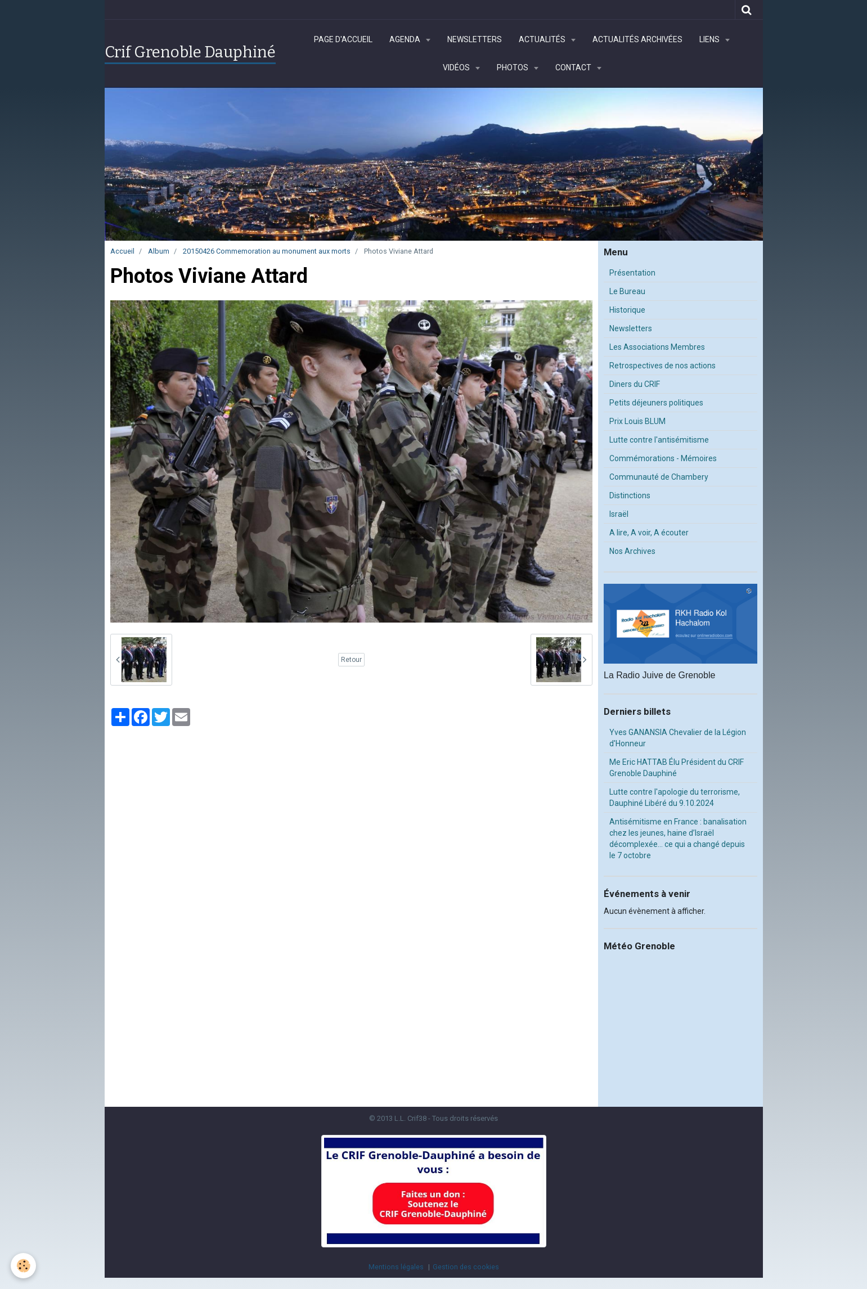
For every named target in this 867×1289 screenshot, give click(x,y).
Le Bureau (627, 291)
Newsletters (474, 39)
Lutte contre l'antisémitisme (659, 439)
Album (158, 251)
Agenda (405, 39)
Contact (574, 67)
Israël (618, 514)
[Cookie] (24, 1265)
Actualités (543, 39)
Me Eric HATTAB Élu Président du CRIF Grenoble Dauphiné (676, 768)
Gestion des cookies (466, 1267)
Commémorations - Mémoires (663, 458)
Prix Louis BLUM (637, 421)
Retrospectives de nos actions (662, 365)
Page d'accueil (343, 39)
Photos (513, 67)
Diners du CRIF (634, 384)
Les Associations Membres (657, 346)
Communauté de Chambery (658, 476)
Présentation (632, 272)
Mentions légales (396, 1267)
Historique (627, 309)
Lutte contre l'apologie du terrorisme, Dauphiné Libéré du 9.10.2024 (674, 797)
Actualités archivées (637, 39)
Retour (351, 660)
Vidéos (457, 67)
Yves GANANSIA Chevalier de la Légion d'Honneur (677, 738)
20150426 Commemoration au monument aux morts (267, 251)
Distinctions (629, 495)
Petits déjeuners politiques (656, 402)
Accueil (122, 251)
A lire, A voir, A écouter (649, 532)
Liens (710, 39)
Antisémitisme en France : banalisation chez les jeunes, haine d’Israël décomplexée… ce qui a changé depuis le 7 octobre (678, 838)
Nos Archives (632, 551)
